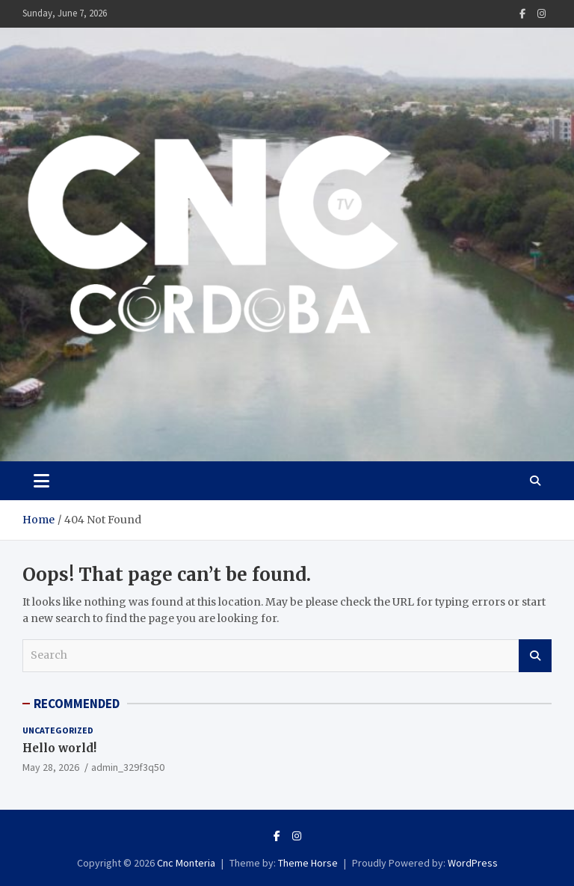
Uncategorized (57, 730)
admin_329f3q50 (127, 767)
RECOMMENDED (77, 703)
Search (535, 655)
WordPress (473, 863)
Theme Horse (308, 863)
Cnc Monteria (186, 863)
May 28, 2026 (50, 767)
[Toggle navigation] (41, 480)
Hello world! (59, 748)
